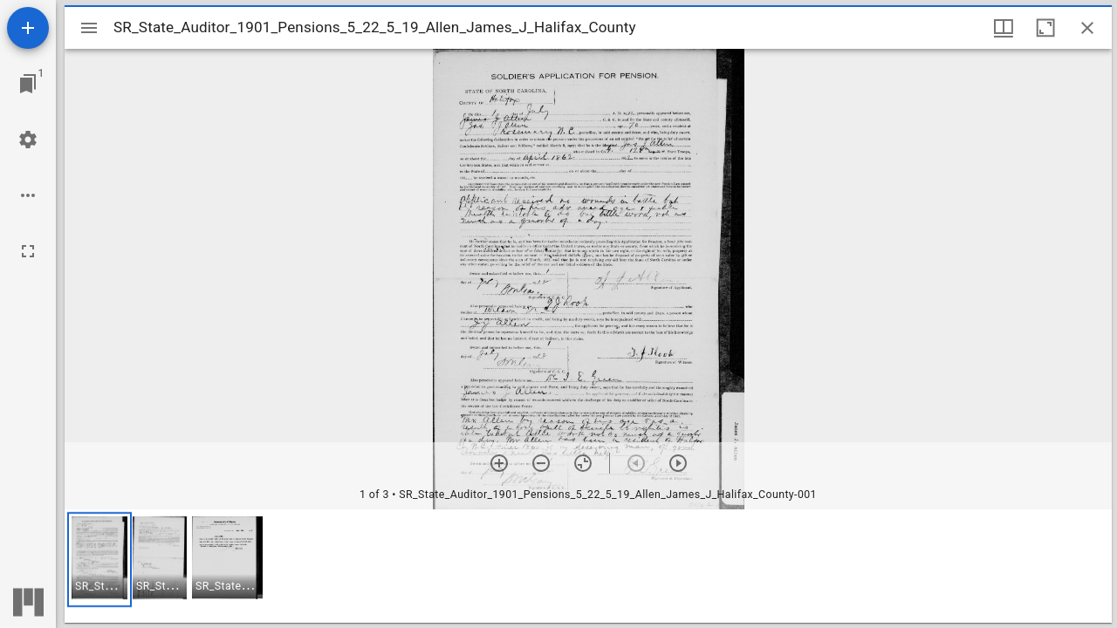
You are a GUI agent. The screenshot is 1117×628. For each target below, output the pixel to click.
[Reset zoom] (583, 463)
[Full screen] (28, 251)
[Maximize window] (1045, 28)
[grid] (588, 566)
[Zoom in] (499, 463)
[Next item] (678, 463)
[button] (99, 559)
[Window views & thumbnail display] (1003, 28)
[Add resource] (28, 28)
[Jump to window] (28, 84)
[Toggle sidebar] (89, 28)
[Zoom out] (541, 463)
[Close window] (1087, 28)
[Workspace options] (28, 195)
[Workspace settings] (28, 139)
